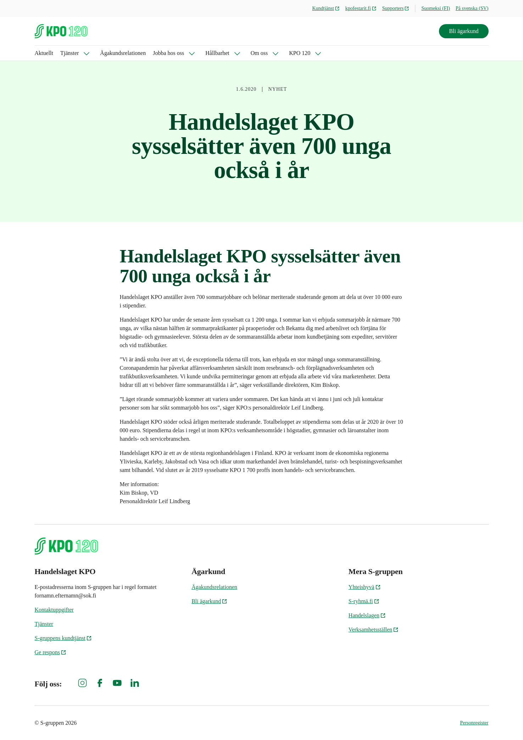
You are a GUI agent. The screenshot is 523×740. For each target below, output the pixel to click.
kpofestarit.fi (361, 8)
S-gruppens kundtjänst (63, 638)
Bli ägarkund (463, 31)
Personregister (474, 722)
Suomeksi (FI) (435, 8)
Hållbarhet (217, 53)
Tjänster (69, 53)
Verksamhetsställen (374, 630)
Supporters (396, 8)
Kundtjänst (325, 8)
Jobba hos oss (168, 53)
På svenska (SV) (472, 8)
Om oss (259, 53)
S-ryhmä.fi (364, 601)
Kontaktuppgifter (54, 610)
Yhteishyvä (365, 587)
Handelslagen (367, 615)
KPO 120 (299, 53)
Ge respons (51, 652)
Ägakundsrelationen (123, 53)
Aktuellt (44, 53)
